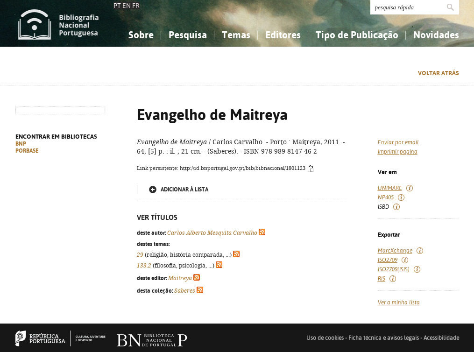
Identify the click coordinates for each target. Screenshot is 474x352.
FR (136, 5)
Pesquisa (188, 35)
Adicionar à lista (184, 189)
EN (126, 5)
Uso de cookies (325, 338)
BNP (20, 144)
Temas (236, 35)
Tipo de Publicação (357, 35)
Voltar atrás (438, 73)
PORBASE (27, 151)
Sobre (141, 35)
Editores (283, 35)
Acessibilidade (441, 338)
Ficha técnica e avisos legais (383, 338)
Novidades (436, 35)
